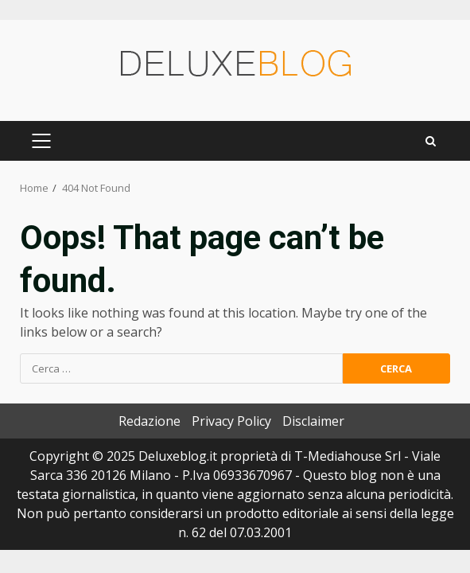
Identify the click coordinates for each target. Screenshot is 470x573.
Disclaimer (313, 421)
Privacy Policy (231, 421)
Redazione (149, 421)
